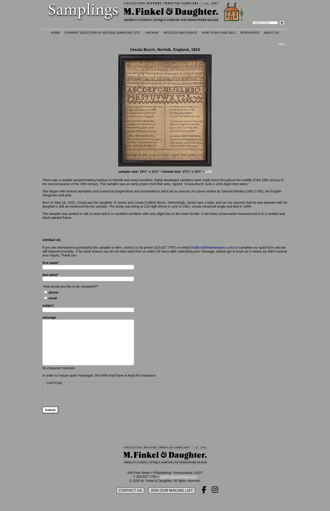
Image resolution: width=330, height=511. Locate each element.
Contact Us (130, 490)
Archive (152, 32)
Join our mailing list (172, 490)
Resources (249, 32)
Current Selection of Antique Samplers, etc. (103, 32)
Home (55, 32)
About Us (271, 32)
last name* (50, 275)
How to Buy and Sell (219, 32)
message (49, 317)
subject (48, 305)
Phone (53, 292)
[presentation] (81, 395)
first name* (50, 263)
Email (53, 298)
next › (282, 44)
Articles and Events (180, 32)
